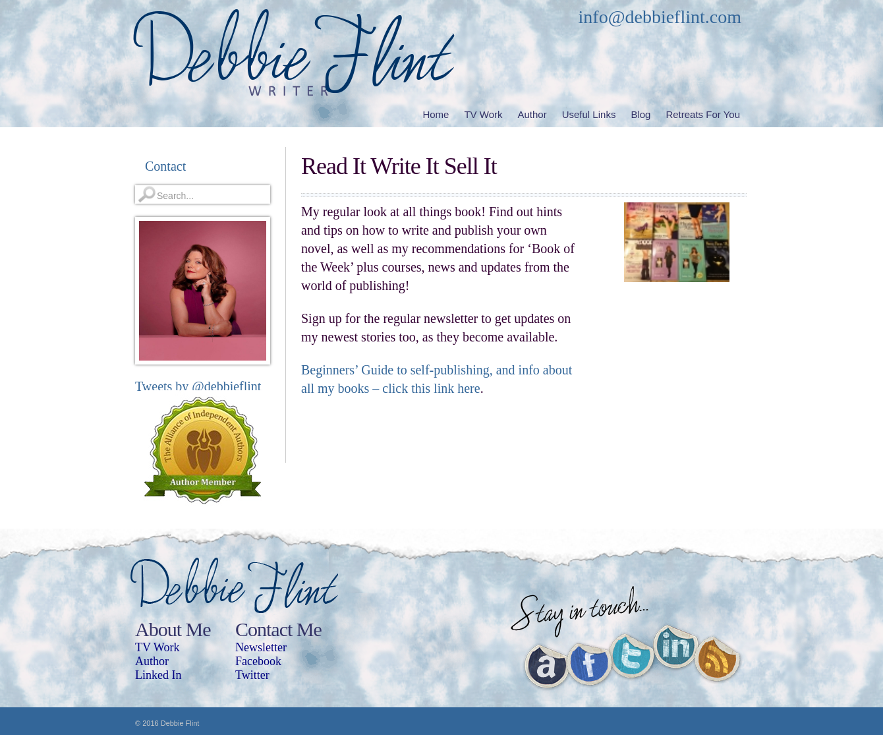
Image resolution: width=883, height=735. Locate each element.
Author (152, 661)
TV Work (157, 647)
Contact (165, 166)
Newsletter (261, 647)
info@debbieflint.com (660, 17)
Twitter (252, 675)
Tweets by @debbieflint (198, 386)
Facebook (258, 661)
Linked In (158, 675)
